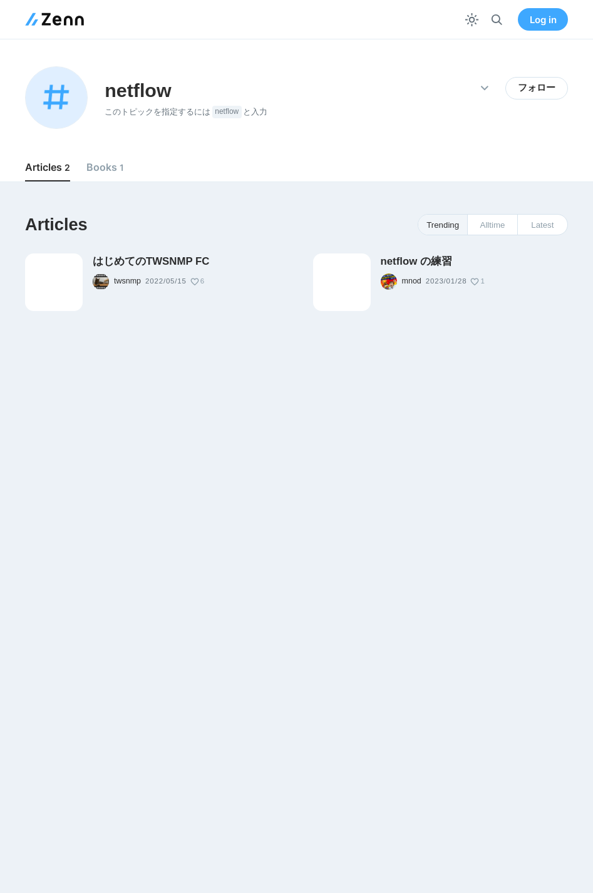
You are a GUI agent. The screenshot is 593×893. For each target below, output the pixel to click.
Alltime (492, 225)
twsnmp (127, 281)
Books (105, 167)
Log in (543, 20)
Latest (542, 225)
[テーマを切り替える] (472, 20)
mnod (411, 281)
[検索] (497, 20)
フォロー (536, 88)
